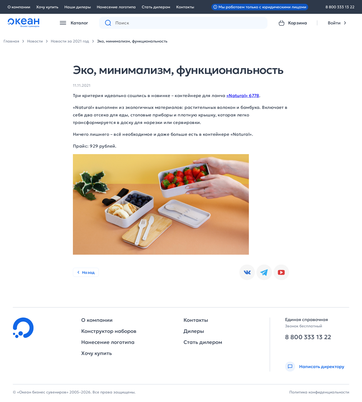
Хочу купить (47, 7)
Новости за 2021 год (70, 41)
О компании (19, 7)
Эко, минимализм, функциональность (132, 41)
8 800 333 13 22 (340, 7)
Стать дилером (156, 7)
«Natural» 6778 (243, 95)
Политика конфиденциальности (319, 392)
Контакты (185, 7)
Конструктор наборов (108, 331)
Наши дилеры (77, 7)
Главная (11, 41)
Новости (35, 41)
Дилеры (194, 331)
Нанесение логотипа (116, 7)
